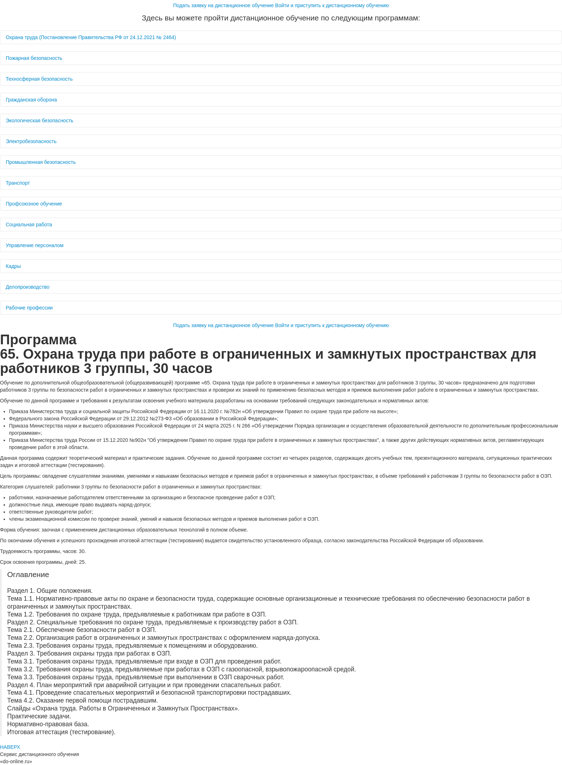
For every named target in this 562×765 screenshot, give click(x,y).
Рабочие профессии (30, 308)
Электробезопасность (32, 141)
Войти (332, 5)
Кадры (14, 266)
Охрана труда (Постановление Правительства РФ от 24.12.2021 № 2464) (91, 37)
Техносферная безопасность (40, 79)
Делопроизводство (28, 287)
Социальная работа (29, 224)
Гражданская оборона (32, 100)
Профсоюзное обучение (34, 204)
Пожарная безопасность (35, 58)
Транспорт (18, 183)
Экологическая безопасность (40, 120)
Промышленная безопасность (41, 162)
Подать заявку (223, 5)
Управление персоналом (35, 245)
